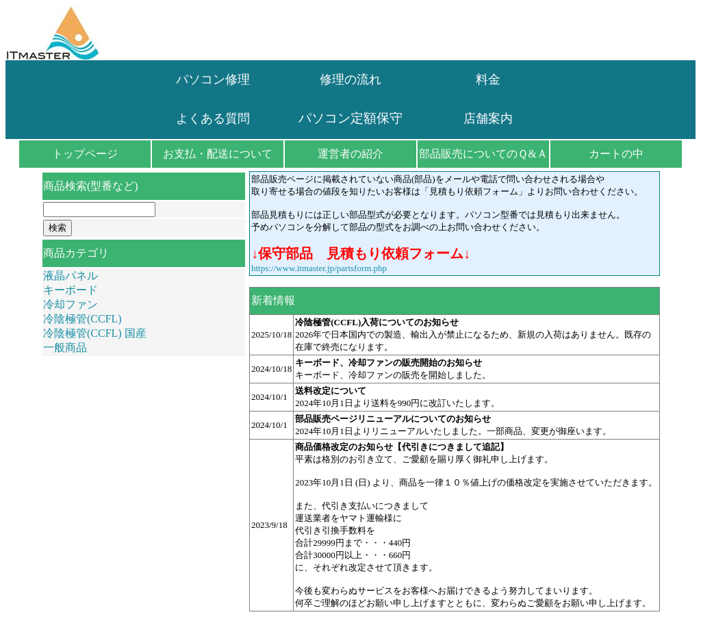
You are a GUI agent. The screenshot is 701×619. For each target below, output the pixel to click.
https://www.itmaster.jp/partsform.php (319, 268)
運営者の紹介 (350, 154)
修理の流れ (350, 79)
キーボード (70, 290)
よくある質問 (213, 118)
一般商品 (65, 347)
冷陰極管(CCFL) (82, 319)
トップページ (85, 154)
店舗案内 (488, 118)
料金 (488, 79)
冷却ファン (70, 304)
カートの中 (616, 154)
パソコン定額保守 (350, 118)
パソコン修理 (213, 79)
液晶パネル (70, 275)
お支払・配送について (217, 154)
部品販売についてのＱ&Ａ (483, 154)
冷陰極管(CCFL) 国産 (94, 333)
